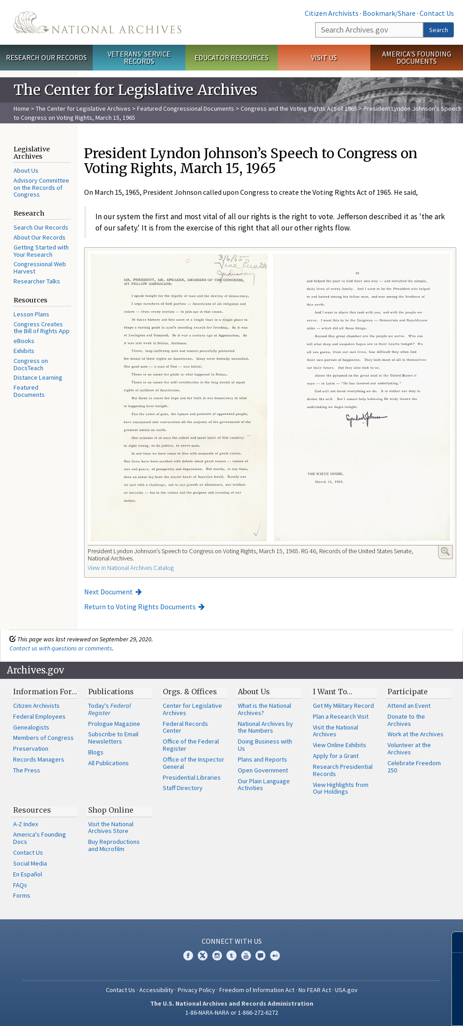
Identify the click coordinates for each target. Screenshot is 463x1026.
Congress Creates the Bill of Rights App (42, 327)
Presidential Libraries (192, 777)
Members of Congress (43, 738)
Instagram (217, 955)
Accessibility (156, 990)
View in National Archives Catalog (131, 568)
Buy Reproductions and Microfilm (114, 845)
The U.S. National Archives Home (97, 22)
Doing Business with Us (265, 745)
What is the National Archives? (264, 709)
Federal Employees (39, 716)
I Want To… (332, 691)
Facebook (188, 955)
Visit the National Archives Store (110, 827)
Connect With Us (232, 941)
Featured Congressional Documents (185, 108)
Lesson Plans (31, 314)
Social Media (30, 863)
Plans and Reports (262, 759)
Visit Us (324, 57)
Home (21, 108)
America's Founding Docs (39, 838)
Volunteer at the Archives (409, 748)
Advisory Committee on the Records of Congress (41, 187)
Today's (109, 709)
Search (438, 30)
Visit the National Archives (335, 731)
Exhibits (24, 351)
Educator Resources (231, 57)
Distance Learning (38, 377)
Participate (407, 691)
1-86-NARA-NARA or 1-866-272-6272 (231, 1012)
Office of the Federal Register (191, 745)
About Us (26, 170)
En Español (27, 874)
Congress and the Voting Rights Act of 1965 (299, 108)
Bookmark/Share (389, 13)
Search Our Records (41, 227)
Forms (21, 895)
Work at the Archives (415, 734)
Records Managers (38, 759)
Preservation (30, 748)
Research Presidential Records (343, 770)
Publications (111, 691)
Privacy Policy (196, 990)
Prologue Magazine (114, 724)
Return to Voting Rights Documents (140, 606)
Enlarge (445, 551)
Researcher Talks (37, 281)
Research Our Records (46, 57)
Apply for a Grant (336, 756)
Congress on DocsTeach (31, 364)
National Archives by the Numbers (265, 727)
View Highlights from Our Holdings (341, 788)
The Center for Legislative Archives (83, 108)
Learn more (382, 1010)
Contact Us (437, 13)
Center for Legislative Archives (192, 709)
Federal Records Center (185, 727)
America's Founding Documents (416, 57)
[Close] (452, 942)
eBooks (24, 341)
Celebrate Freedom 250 (414, 766)
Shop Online (110, 809)
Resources (32, 809)
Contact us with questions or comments (60, 648)
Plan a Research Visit (341, 716)
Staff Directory (183, 788)
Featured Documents (29, 391)
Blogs (96, 752)
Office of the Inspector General (193, 763)
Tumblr (231, 955)
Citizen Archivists (332, 13)
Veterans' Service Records (139, 57)
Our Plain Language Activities (264, 784)
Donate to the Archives (406, 720)
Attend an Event (408, 705)
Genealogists (31, 727)
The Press (26, 770)
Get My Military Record (343, 705)
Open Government (263, 770)
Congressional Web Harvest (40, 267)
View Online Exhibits (339, 745)
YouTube (246, 955)
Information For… (45, 691)
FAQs (20, 885)
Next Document (108, 591)
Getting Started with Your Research (41, 251)
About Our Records (40, 237)
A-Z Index (25, 824)
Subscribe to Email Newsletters (113, 737)
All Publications (108, 763)
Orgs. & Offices (190, 691)
